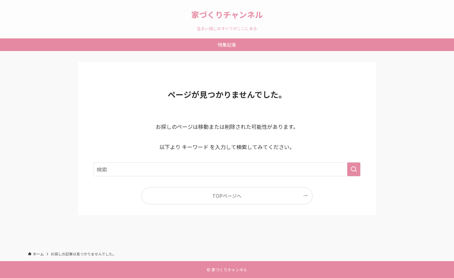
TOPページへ (226, 195)
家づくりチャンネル (227, 15)
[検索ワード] (227, 169)
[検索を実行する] (353, 169)
